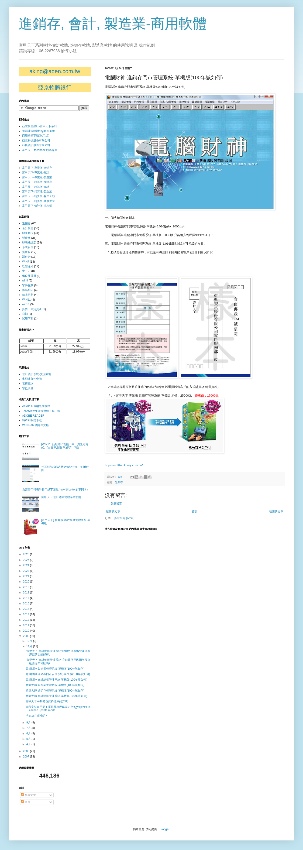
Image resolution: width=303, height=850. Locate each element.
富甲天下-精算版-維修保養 (38, 201)
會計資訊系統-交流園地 (36, 374)
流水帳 (26, 252)
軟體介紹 (27, 266)
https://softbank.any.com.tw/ (124, 465)
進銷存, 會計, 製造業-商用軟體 (113, 23)
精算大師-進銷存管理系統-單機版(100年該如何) (55, 690)
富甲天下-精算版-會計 (35, 187)
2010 (26, 630)
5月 (28, 738)
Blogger (164, 829)
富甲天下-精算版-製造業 (37, 191)
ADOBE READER (33, 415)
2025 (26, 560)
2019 (26, 587)
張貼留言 (116, 503)
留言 (25, 802)
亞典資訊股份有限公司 (36, 145)
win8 (25, 280)
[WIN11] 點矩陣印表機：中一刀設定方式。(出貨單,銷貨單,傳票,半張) (65, 446)
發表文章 (28, 795)
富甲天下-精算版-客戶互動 (38, 196)
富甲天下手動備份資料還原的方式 (47, 701)
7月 (28, 728)
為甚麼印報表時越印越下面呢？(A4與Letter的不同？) (55, 489)
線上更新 (27, 294)
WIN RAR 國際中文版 (35, 425)
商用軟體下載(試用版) (35, 135)
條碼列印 (27, 290)
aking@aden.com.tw (54, 71)
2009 (26, 636)
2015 (26, 603)
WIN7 (25, 261)
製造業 (26, 238)
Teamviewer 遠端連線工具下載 (41, 411)
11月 (29, 646)
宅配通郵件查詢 (32, 378)
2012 (26, 619)
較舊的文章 (276, 511)
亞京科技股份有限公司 (36, 140)
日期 (25, 313)
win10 (25, 304)
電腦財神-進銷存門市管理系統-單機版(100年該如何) (58, 674)
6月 (28, 733)
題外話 (26, 256)
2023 (26, 570)
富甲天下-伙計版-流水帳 (37, 205)
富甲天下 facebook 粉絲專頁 (39, 150)
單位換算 (27, 388)
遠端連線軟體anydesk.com (38, 131)
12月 (29, 641)
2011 (26, 625)
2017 (26, 598)
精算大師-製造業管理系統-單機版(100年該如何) (55, 685)
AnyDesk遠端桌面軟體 (36, 406)
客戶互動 (27, 285)
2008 (26, 751)
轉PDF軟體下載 (32, 420)
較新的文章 (113, 511)
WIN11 (26, 299)
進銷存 (119, 482)
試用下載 (27, 318)
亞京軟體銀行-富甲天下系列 (39, 126)
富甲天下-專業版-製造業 (37, 177)
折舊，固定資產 (32, 309)
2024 (26, 565)
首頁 (194, 511)
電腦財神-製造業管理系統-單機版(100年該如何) (55, 668)
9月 (28, 722)
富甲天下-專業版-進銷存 (37, 167)
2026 (26, 554)
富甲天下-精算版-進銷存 (37, 182)
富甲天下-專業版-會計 (35, 172)
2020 (26, 581)
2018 (26, 592)
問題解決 (27, 233)
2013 (26, 614)
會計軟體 (27, 228)
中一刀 (26, 271)
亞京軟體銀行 (55, 87)
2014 (26, 608)
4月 (28, 744)
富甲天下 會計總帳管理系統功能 (61, 497)
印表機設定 (29, 242)
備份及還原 (29, 276)
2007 (26, 756)
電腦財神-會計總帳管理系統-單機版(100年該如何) (56, 679)
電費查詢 (27, 383)
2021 (26, 576)
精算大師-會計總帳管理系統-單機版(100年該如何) (56, 696)
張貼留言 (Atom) (124, 518)
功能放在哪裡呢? (36, 715)
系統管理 (27, 247)
